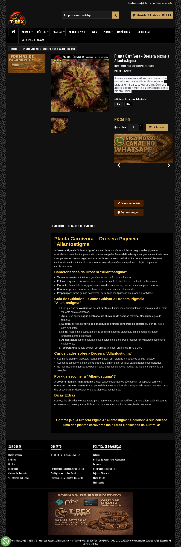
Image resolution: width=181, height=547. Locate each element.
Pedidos (12, 459)
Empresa (97, 464)
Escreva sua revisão (129, 203)
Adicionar (156, 127)
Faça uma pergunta (129, 212)
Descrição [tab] (57, 226)
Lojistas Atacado (101, 473)
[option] (143, 164)
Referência (120, 65)
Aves (94, 32)
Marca (117, 70)
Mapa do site (99, 478)
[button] (118, 164)
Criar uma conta (164, 3)
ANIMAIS (26, 32)
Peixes (107, 32)
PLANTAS (57, 32)
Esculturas (143, 32)
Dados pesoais (15, 455)
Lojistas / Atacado (33, 39)
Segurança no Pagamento (104, 468)
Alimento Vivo (77, 32)
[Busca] (90, 15)
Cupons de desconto (17, 473)
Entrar (148, 3)
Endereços (13, 468)
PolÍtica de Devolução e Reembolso (109, 459)
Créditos (12, 464)
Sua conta (15, 446)
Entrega (96, 455)
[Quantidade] (133, 127)
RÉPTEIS (41, 32)
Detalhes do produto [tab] (81, 226)
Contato (56, 446)
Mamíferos (123, 32)
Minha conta (98, 482)
